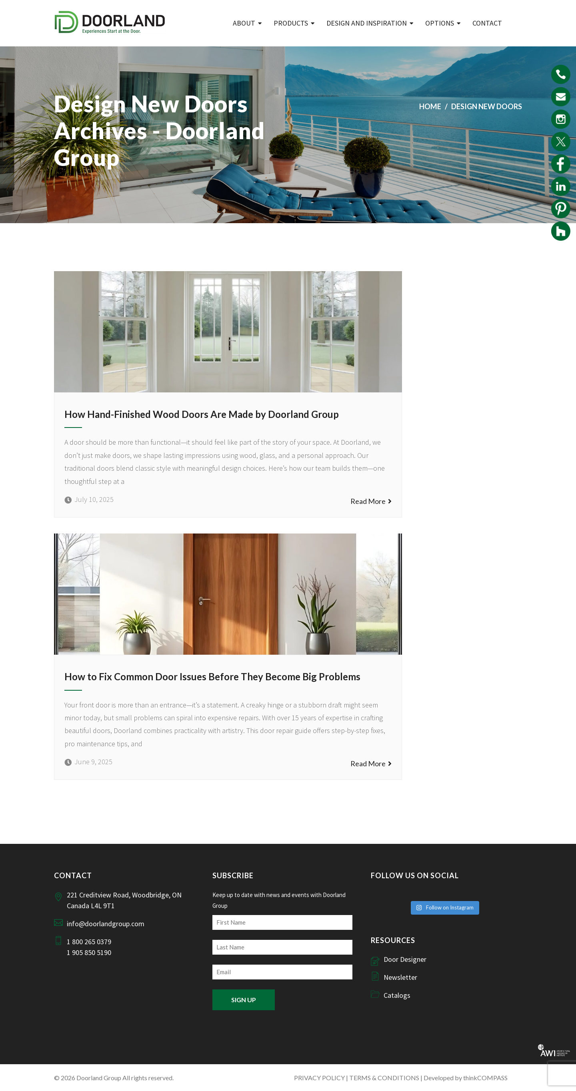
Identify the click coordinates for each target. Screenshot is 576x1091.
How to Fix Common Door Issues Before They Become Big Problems (212, 676)
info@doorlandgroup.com (105, 923)
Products (291, 23)
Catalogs (397, 995)
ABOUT (244, 23)
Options (439, 23)
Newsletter (400, 977)
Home (430, 106)
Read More (371, 501)
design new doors (486, 106)
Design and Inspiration (366, 23)
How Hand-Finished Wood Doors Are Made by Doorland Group (201, 414)
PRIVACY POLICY (319, 1077)
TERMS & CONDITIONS (384, 1077)
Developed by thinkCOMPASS (466, 1077)
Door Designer (405, 959)
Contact (487, 23)
